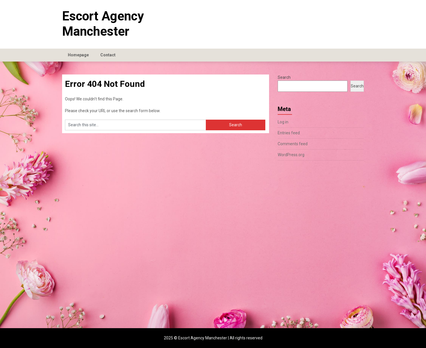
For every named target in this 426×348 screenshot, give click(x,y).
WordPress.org (291, 154)
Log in (283, 122)
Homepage (78, 55)
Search (284, 77)
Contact (108, 55)
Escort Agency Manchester (103, 24)
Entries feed (289, 133)
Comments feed (293, 144)
